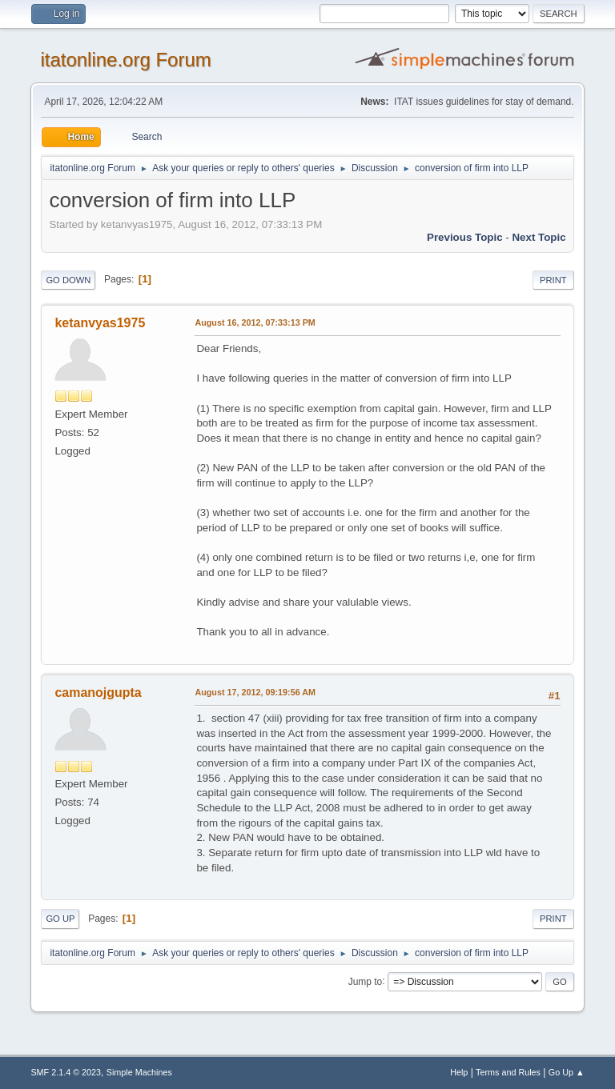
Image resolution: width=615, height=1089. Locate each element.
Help (459, 1072)
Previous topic (465, 237)
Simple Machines (139, 1072)
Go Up (60, 918)
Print (553, 280)
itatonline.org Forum (125, 59)
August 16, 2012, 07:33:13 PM (255, 322)
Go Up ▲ (567, 1072)
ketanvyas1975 (99, 323)
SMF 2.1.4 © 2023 (65, 1072)
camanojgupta (97, 692)
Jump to (365, 981)
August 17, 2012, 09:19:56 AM (255, 692)
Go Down (68, 280)
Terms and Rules (508, 1072)
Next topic (538, 237)
